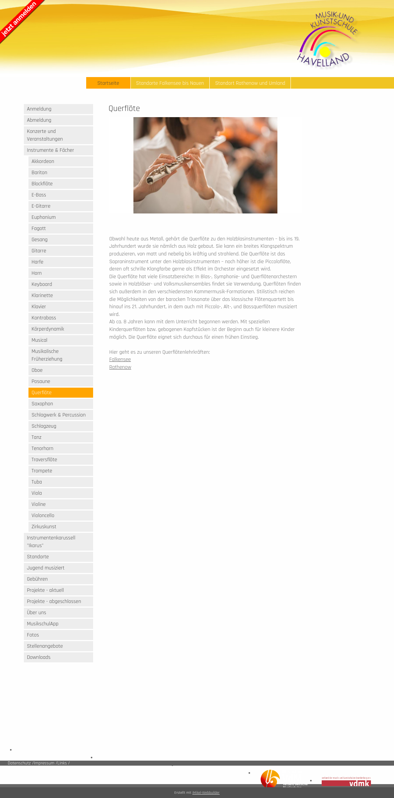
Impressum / (45, 763)
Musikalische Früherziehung (47, 355)
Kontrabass (44, 317)
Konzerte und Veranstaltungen (45, 135)
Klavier (39, 306)
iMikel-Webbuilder (206, 792)
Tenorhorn (42, 448)
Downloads (38, 657)
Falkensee (120, 359)
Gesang (40, 239)
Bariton (39, 172)
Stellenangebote (45, 646)
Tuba (37, 482)
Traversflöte (44, 459)
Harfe (37, 262)
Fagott (39, 228)
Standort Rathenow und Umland (250, 83)
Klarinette (42, 295)
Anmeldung (39, 109)
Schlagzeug (44, 426)
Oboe (37, 370)
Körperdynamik (48, 329)
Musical (39, 340)
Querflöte (42, 392)
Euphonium (44, 217)
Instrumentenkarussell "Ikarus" (51, 541)
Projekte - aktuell (45, 590)
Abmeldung (39, 120)
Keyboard (42, 284)
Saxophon (42, 403)
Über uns (36, 612)
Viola (37, 493)
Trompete (42, 470)
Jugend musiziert (46, 567)
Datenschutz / (21, 763)
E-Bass (39, 195)
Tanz (37, 437)
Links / (63, 763)
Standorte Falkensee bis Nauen (170, 83)
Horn (37, 273)
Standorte (38, 556)
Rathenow (120, 367)
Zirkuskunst (44, 526)
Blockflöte (42, 183)
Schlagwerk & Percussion (59, 415)
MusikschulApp (42, 623)
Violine (39, 504)
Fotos (33, 635)
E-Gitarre (41, 206)
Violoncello (43, 515)
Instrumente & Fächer (50, 150)
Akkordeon (43, 161)
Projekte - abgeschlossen (54, 601)
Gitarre (39, 250)
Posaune (41, 381)
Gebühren (37, 579)
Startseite (108, 83)
